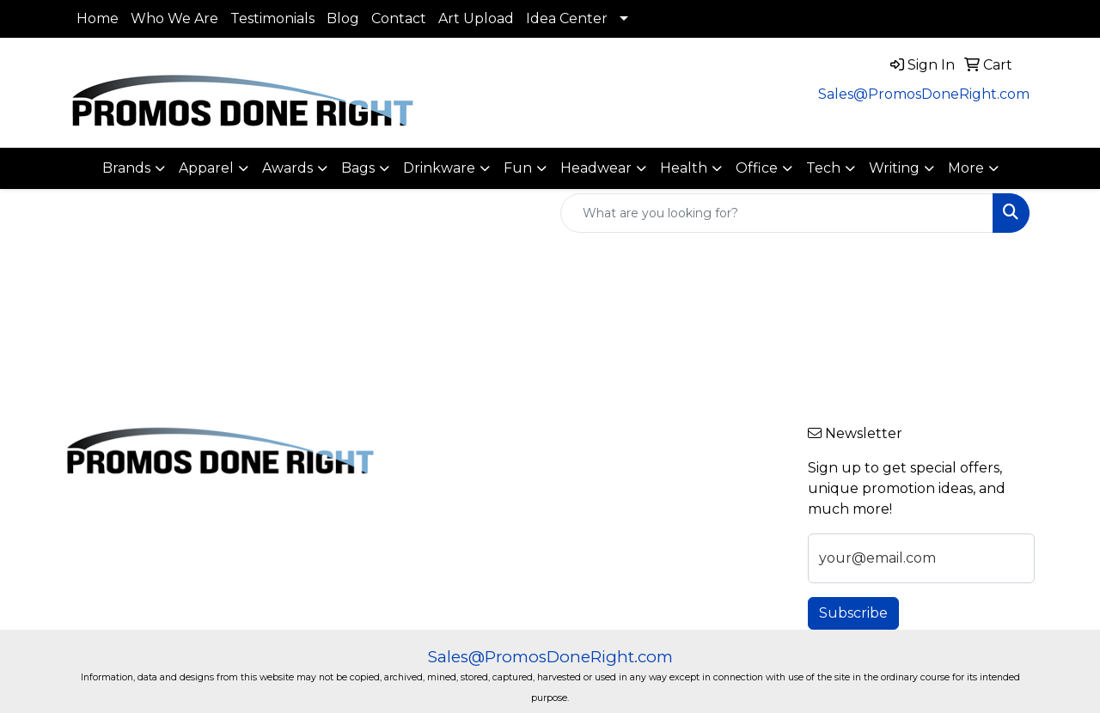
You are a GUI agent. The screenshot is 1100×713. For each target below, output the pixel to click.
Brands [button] (126, 168)
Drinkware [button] (439, 168)
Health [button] (683, 168)
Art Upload (476, 18)
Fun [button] (518, 168)
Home (97, 18)
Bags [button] (358, 168)
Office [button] (757, 168)
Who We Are (174, 18)
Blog (343, 18)
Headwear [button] (596, 168)
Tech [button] (823, 168)
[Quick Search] (776, 213)
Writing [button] (894, 168)
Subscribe (853, 613)
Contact (398, 18)
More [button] (966, 168)
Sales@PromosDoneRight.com (924, 94)
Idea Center (567, 18)
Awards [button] (287, 168)
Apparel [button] (206, 168)
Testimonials (272, 18)
